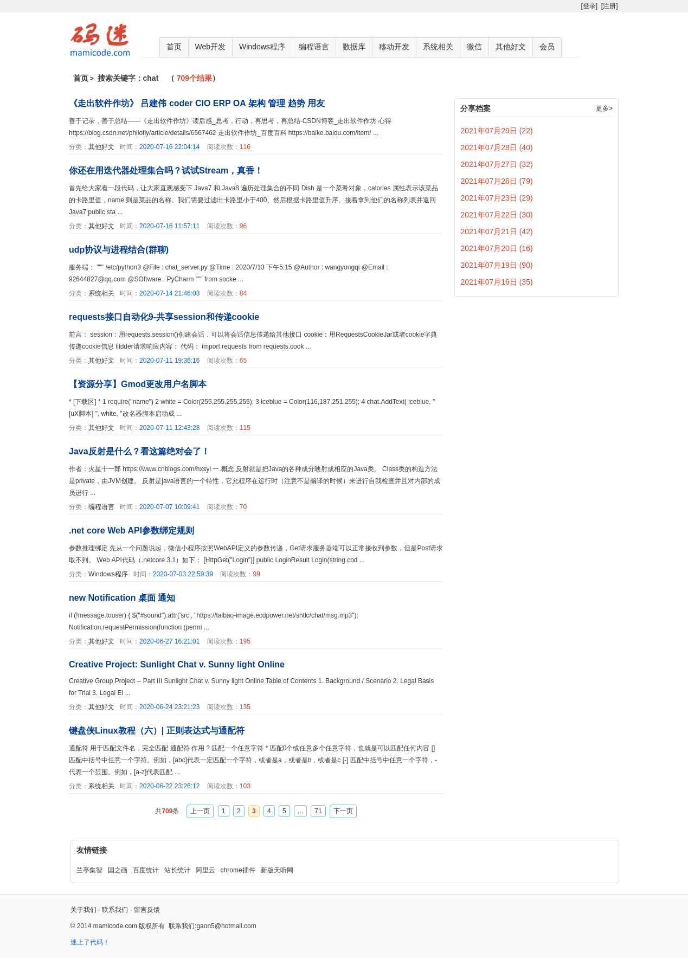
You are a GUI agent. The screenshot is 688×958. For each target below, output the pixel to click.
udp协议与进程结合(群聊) (119, 249)
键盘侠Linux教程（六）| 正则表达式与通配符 (157, 730)
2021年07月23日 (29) (497, 198)
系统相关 (438, 46)
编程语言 (314, 46)
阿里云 (205, 870)
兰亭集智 (89, 870)
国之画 (117, 870)
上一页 (200, 811)
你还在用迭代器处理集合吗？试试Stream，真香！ (166, 170)
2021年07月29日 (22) (497, 130)
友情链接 (91, 850)
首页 (174, 46)
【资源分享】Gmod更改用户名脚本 (138, 384)
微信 (474, 46)
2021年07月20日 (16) (497, 248)
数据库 (354, 46)
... (300, 811)
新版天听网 (277, 870)
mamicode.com (115, 926)
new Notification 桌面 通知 (122, 597)
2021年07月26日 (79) (497, 181)
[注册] (609, 6)
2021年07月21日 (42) (497, 231)
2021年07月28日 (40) (497, 147)
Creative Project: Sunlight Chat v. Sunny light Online (177, 664)
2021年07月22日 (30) (497, 214)
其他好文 (511, 46)
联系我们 (115, 910)
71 (318, 811)
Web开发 (210, 46)
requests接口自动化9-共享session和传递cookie (164, 317)
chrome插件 (238, 870)
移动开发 (394, 46)
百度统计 (146, 870)
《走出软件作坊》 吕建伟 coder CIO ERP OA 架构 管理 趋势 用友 (197, 103)
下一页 (343, 811)
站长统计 (177, 870)
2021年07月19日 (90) (497, 265)
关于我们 (83, 910)
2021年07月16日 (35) (497, 282)
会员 (547, 46)
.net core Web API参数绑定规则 (131, 530)
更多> (604, 108)
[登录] (589, 6)
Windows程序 (262, 46)
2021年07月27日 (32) (497, 164)
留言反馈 (147, 910)
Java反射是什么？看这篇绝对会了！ (139, 451)
